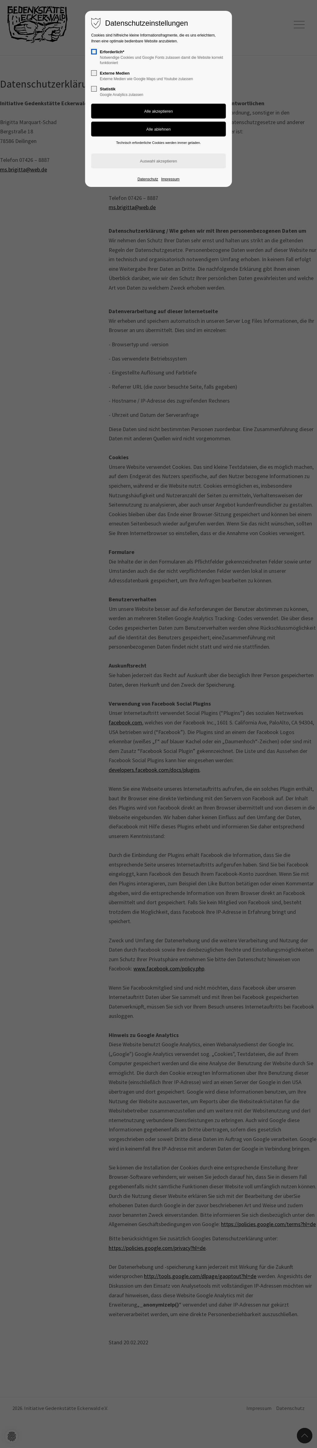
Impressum (170, 179)
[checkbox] (94, 51)
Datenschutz (147, 179)
